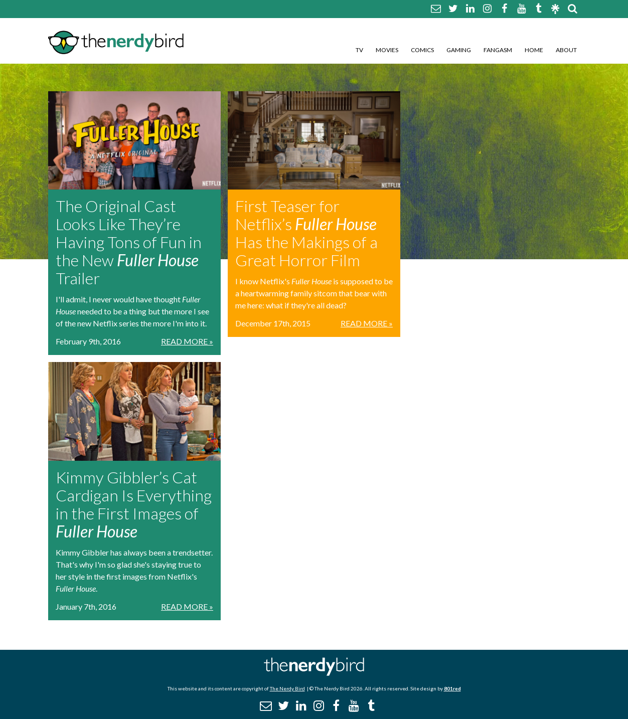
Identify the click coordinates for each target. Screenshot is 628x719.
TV (359, 50)
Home (534, 50)
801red (452, 688)
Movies (387, 50)
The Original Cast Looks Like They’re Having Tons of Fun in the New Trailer (129, 242)
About (566, 50)
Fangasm (498, 50)
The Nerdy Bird (287, 688)
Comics (422, 50)
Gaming (458, 50)
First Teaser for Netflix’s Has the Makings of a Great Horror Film (306, 233)
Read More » (187, 341)
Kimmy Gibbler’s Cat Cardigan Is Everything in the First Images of (134, 504)
